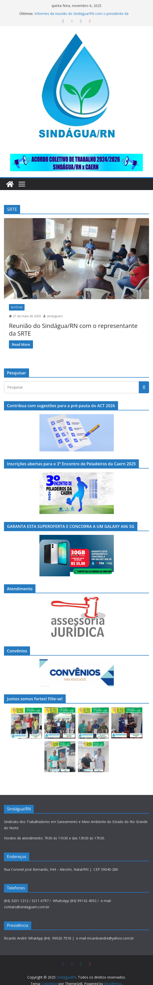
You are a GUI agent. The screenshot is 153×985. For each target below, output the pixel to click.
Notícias (17, 307)
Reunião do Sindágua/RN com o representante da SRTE (75, 325)
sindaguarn (55, 316)
